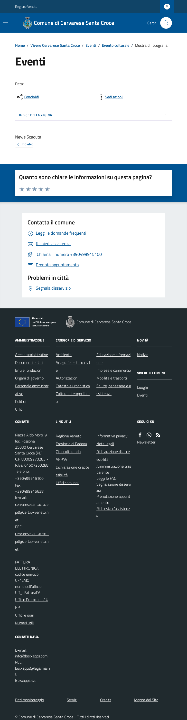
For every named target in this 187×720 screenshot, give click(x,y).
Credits (105, 700)
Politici (20, 401)
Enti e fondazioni (28, 370)
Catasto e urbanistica (73, 386)
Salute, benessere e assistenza (113, 390)
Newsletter (146, 442)
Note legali (105, 444)
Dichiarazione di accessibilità (72, 471)
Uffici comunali (67, 483)
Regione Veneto (26, 6)
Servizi (72, 700)
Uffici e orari (24, 615)
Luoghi (142, 387)
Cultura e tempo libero (73, 397)
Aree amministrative (31, 355)
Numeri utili (24, 623)
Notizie (142, 355)
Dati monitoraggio (29, 700)
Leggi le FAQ (106, 478)
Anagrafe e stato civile (73, 366)
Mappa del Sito (146, 700)
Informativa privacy (112, 436)
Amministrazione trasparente (113, 469)
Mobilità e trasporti (111, 378)
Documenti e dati (29, 362)
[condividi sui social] (27, 97)
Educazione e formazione (113, 358)
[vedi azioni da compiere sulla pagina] (110, 97)
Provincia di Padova (71, 444)
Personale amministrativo (31, 390)
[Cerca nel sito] (164, 23)
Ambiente (64, 355)
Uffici (19, 409)
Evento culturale (115, 45)
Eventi (90, 45)
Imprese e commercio (113, 370)
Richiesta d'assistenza (113, 511)
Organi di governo (29, 378)
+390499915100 (29, 478)
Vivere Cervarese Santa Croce (55, 45)
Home (20, 45)
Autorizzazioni (67, 378)
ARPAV (61, 459)
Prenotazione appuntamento (113, 499)
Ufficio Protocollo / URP (31, 603)
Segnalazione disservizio (113, 487)
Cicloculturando (68, 451)
